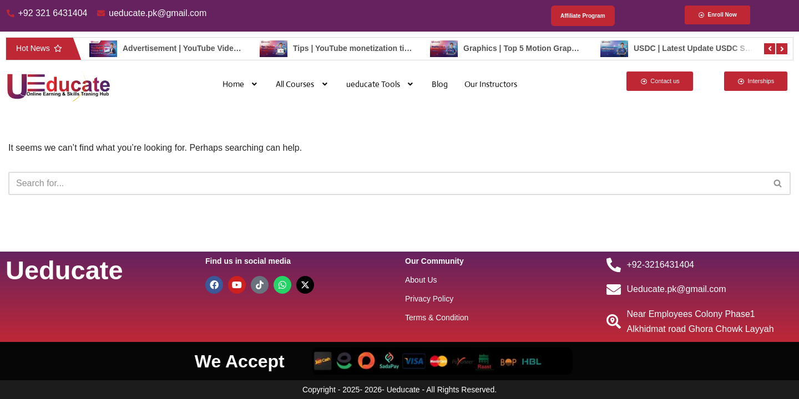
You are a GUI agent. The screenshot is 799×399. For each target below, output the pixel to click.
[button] (241, 83)
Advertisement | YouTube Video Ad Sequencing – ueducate (231, 48)
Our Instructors (490, 84)
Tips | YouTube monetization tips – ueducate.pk (380, 48)
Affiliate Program (582, 16)
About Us (421, 279)
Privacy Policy (429, 298)
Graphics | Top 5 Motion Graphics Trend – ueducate (558, 48)
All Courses (303, 84)
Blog (440, 84)
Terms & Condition (436, 317)
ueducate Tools (381, 84)
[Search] (387, 183)
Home (241, 84)
